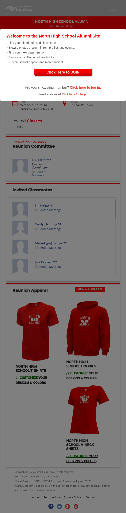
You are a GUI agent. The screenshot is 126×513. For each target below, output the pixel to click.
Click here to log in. (85, 87)
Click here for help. (74, 94)
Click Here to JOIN (63, 72)
